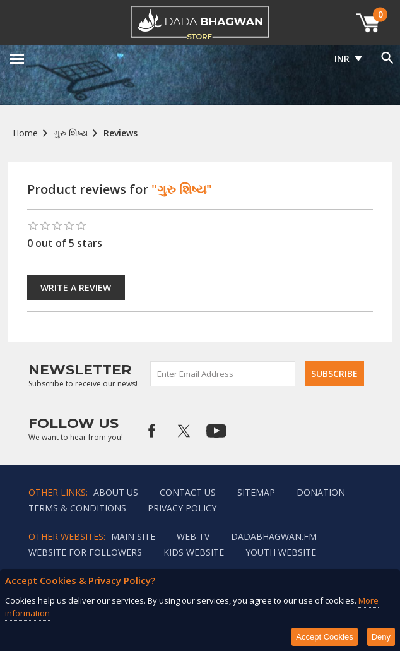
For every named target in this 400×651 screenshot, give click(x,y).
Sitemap (256, 492)
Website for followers (85, 552)
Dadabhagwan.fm (274, 536)
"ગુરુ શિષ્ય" (181, 189)
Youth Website (280, 552)
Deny (381, 637)
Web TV (193, 536)
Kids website (193, 552)
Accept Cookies (324, 637)
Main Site (133, 536)
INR (342, 58)
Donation (321, 492)
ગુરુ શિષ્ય (71, 133)
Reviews (120, 133)
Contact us (188, 492)
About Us (115, 492)
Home (25, 133)
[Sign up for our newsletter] (223, 373)
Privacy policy (182, 508)
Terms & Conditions (77, 508)
